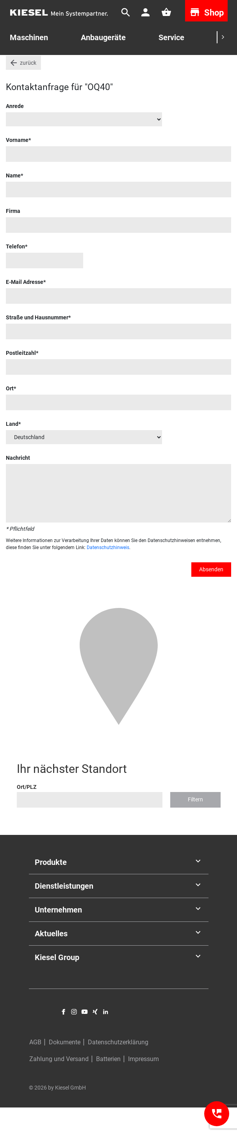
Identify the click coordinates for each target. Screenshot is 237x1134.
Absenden (211, 595)
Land (12, 450)
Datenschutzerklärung (118, 1068)
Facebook (63, 1038)
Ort (10, 414)
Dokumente (64, 1068)
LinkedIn (105, 1038)
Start (12, 66)
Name (13, 201)
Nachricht (18, 484)
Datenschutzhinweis (108, 573)
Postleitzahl (21, 379)
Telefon (15, 272)
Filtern (195, 826)
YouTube (84, 1038)
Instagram (74, 1038)
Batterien (108, 1085)
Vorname (17, 166)
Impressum (143, 1085)
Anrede (15, 132)
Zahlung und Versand (59, 1085)
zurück (28, 89)
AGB (35, 1068)
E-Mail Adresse (24, 308)
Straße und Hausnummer (37, 343)
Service (171, 37)
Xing (95, 1038)
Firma (13, 237)
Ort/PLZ (26, 813)
